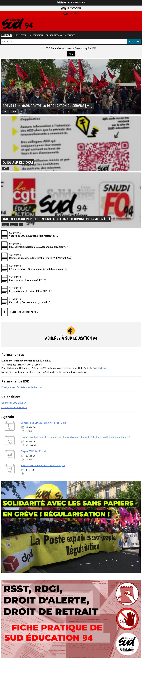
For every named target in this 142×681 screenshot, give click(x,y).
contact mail (100, 368)
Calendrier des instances (14, 408)
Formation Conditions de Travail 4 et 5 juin (43, 466)
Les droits (6, 35)
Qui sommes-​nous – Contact (60, 36)
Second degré (82, 48)
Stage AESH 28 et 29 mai (33, 451)
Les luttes (20, 36)
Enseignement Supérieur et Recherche (21, 388)
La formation (36, 36)
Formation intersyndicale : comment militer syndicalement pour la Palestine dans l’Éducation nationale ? (75, 437)
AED (71, 54)
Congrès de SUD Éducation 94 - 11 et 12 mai (43, 423)
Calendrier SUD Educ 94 (13, 403)
